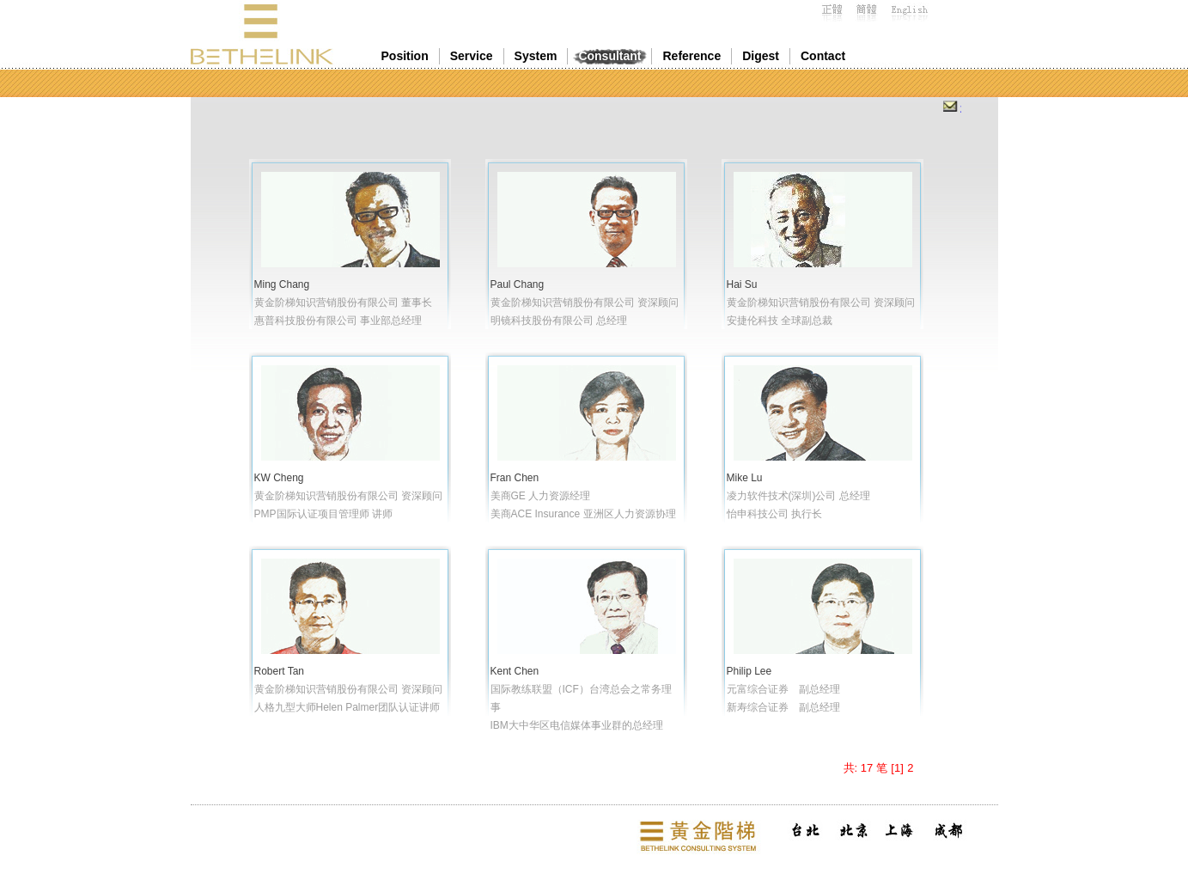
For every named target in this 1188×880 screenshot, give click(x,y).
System (536, 56)
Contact (823, 56)
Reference (691, 56)
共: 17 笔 (865, 767)
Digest (760, 56)
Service (471, 56)
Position (405, 56)
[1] (897, 767)
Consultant (609, 56)
